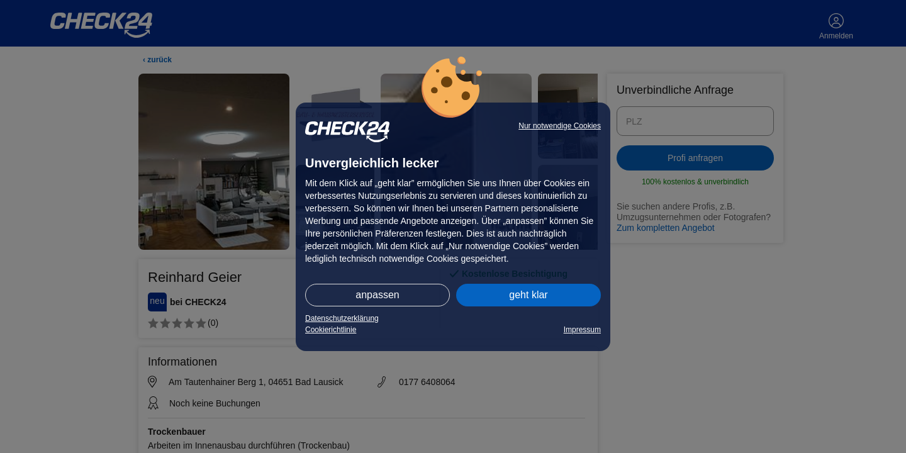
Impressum (582, 329)
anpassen (377, 294)
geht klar (528, 294)
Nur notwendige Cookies (559, 125)
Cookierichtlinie (330, 329)
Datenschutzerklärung (342, 318)
